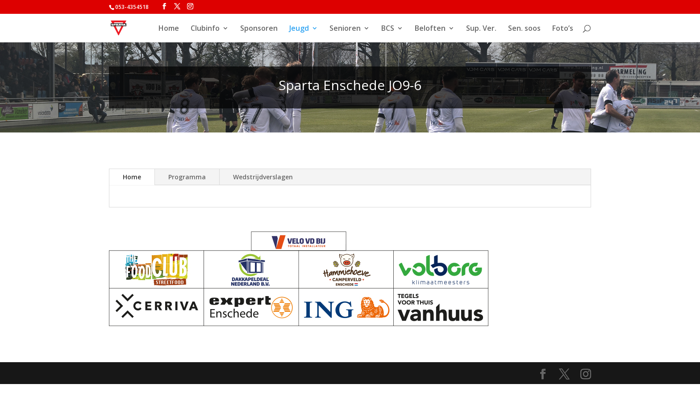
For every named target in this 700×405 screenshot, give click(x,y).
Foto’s (562, 29)
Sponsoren (259, 29)
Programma (187, 177)
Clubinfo (205, 29)
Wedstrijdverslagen (263, 177)
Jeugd (299, 29)
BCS (387, 29)
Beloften (430, 29)
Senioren (345, 29)
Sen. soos (524, 29)
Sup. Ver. (481, 29)
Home (168, 29)
